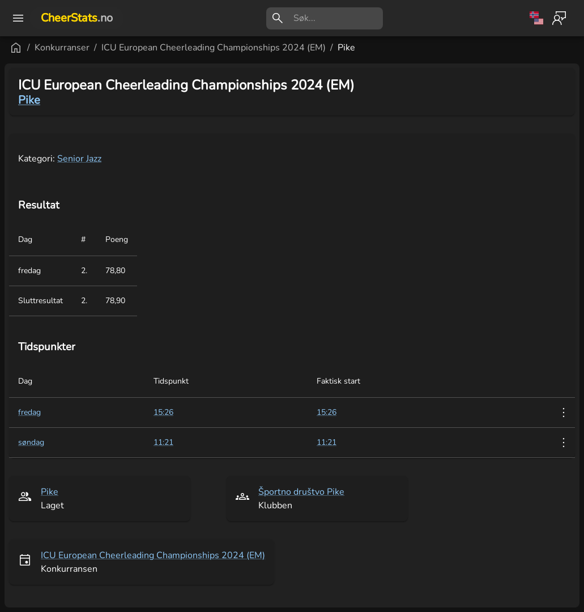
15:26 (326, 412)
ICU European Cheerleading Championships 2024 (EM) (213, 47)
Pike (346, 47)
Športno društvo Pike (301, 492)
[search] (338, 18)
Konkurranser (62, 47)
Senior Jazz (79, 158)
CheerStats (77, 17)
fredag (29, 412)
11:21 (326, 442)
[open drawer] (18, 18)
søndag (31, 442)
